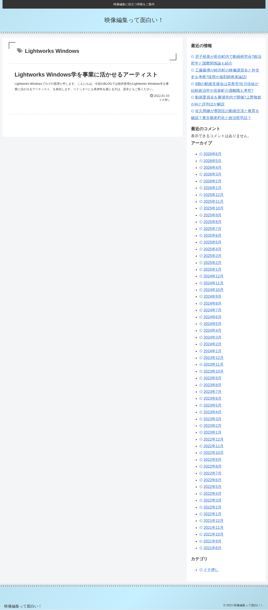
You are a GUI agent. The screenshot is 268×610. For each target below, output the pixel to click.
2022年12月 (214, 439)
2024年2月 (213, 344)
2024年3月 (213, 337)
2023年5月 (213, 405)
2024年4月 (213, 330)
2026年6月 (213, 154)
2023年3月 (213, 419)
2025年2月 (213, 263)
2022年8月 (213, 466)
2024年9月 (213, 296)
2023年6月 (213, 398)
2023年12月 (214, 358)
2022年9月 (213, 460)
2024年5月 (213, 324)
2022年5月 (213, 487)
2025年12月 (214, 195)
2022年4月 (213, 494)
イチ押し (211, 570)
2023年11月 (214, 364)
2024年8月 (213, 303)
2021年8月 (213, 548)
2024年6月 (213, 317)
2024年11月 (214, 283)
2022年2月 (213, 507)
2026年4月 (213, 167)
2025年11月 (214, 201)
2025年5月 (213, 242)
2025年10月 (214, 208)
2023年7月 (213, 392)
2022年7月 (213, 473)
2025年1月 (213, 269)
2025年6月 (213, 235)
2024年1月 (213, 351)
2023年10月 (214, 371)
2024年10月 (214, 290)
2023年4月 (213, 412)
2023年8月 (213, 385)
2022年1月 (213, 514)
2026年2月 (213, 181)
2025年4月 (213, 249)
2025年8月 (213, 222)
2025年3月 (213, 256)
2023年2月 (213, 426)
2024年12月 (214, 276)
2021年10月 (214, 534)
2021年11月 (214, 527)
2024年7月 (213, 310)
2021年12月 (214, 521)
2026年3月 (213, 174)
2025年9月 (213, 215)
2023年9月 (213, 378)
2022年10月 (214, 453)
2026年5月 (213, 161)
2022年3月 (213, 500)
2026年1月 (213, 188)
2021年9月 (213, 541)
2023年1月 (213, 432)
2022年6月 (213, 480)
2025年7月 (213, 229)
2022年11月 (214, 446)
